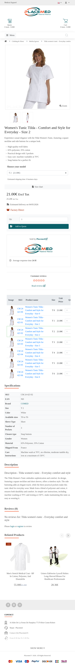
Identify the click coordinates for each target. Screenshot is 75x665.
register (20, 526)
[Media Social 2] (14, 605)
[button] (68, 535)
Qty (11, 219)
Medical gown (34, 41)
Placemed (42, 239)
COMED (24, 404)
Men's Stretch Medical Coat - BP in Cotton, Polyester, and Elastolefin (20, 576)
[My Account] (67, 3)
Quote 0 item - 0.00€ (10, 23)
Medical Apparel (11, 2)
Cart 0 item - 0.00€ (65, 23)
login (12, 526)
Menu (10, 35)
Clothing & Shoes (18, 41)
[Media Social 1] (8, 605)
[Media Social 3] (19, 605)
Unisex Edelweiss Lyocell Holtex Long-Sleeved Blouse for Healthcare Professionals (55, 576)
